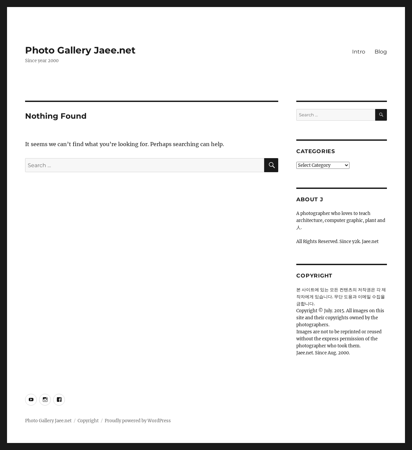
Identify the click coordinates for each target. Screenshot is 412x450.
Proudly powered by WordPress (138, 421)
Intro (358, 51)
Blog (381, 51)
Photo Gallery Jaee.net (80, 50)
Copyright (88, 421)
